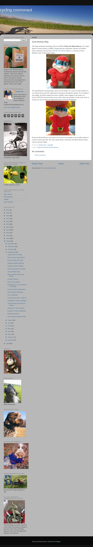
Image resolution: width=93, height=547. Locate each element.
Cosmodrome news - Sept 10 (16, 298)
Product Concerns (13, 313)
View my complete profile (12, 107)
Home (61, 163)
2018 (8, 215)
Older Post (84, 163)
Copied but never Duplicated (16, 311)
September (11, 252)
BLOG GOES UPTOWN (15, 260)
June (9, 326)
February (11, 337)
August (10, 320)
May (9, 328)
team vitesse (8, 194)
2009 (8, 241)
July (9, 323)
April (9, 331)
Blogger (58, 541)
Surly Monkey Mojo (13, 271)
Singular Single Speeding (15, 263)
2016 (8, 221)
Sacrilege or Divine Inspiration (17, 300)
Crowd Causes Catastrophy (16, 289)
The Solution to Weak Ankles (16, 316)
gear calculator (8, 202)
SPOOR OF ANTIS (58, 51)
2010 (8, 238)
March (10, 334)
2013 (8, 230)
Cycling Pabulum (12, 279)
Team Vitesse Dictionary (15, 292)
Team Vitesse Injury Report (16, 257)
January (10, 340)
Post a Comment (40, 155)
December (11, 243)
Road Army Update (13, 282)
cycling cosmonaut (16, 10)
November (11, 246)
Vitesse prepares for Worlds (16, 269)
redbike (6, 199)
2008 (8, 343)
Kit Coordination (12, 295)
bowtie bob (19, 91)
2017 (8, 218)
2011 (8, 235)
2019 (8, 213)
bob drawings (8, 197)
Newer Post (37, 163)
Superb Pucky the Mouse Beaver (47, 147)
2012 (8, 232)
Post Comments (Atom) (48, 168)
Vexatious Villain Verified (15, 266)
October (10, 249)
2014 (8, 227)
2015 (8, 224)
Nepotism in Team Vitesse (15, 308)
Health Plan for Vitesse (14, 254)
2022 (8, 210)
